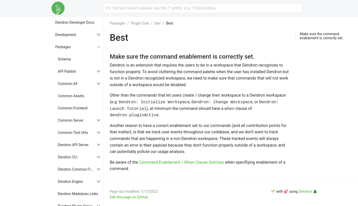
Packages (63, 47)
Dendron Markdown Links (78, 194)
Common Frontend (72, 108)
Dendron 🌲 (308, 191)
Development (65, 35)
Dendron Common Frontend (80, 169)
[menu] (78, 111)
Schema (64, 59)
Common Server (70, 120)
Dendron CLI (67, 157)
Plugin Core (140, 23)
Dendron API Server (73, 145)
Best (169, 23)
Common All (67, 84)
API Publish (67, 71)
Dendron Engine (70, 181)
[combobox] (202, 8)
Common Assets (71, 96)
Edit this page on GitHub (129, 197)
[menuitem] (78, 22)
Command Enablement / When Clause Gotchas (181, 162)
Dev (157, 23)
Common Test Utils (73, 133)
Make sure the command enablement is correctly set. (321, 36)
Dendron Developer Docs (74, 22)
